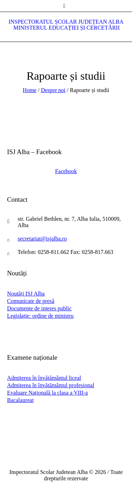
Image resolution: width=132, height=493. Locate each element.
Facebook (66, 171)
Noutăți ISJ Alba (26, 294)
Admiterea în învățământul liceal (44, 378)
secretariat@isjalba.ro (42, 239)
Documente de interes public (39, 308)
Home (30, 90)
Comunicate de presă (30, 301)
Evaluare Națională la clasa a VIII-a (47, 393)
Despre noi (53, 90)
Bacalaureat (20, 400)
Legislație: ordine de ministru (40, 316)
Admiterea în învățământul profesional (50, 385)
